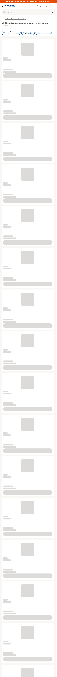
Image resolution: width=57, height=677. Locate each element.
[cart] (48, 5)
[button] (28, 12)
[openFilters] (6, 33)
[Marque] (16, 33)
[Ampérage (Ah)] (28, 33)
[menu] (54, 6)
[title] (9, 6)
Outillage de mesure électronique (14, 19)
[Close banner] (53, 1)
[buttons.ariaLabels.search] (53, 12)
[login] (39, 5)
